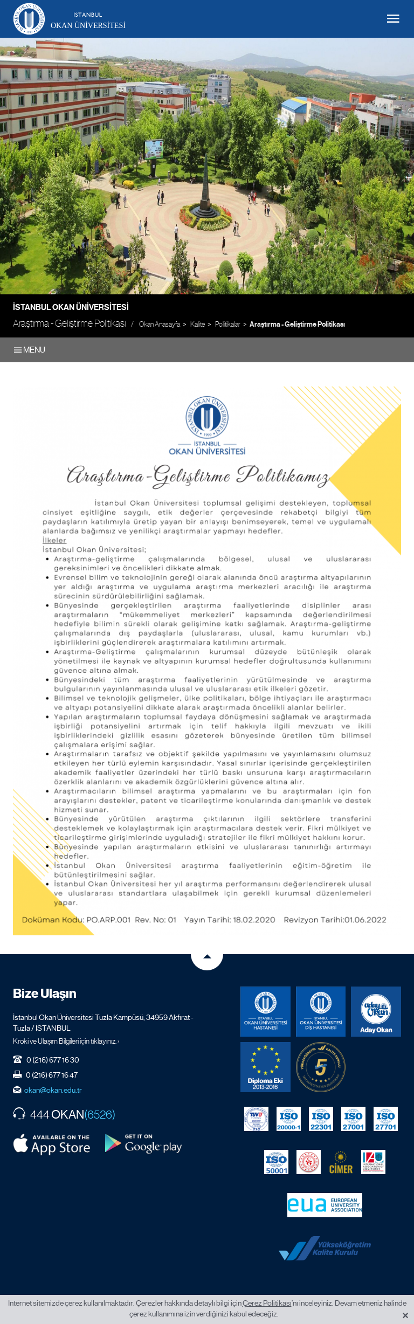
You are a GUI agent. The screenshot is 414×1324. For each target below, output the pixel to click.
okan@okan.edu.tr (53, 1090)
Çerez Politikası (267, 1303)
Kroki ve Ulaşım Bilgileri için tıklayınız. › (66, 1041)
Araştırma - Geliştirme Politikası (297, 324)
